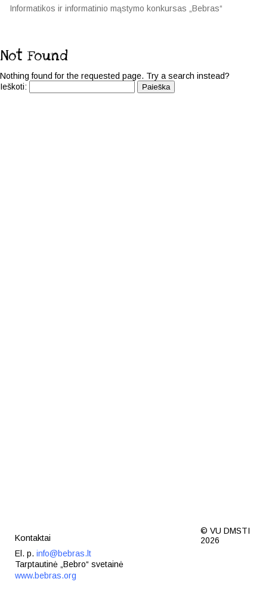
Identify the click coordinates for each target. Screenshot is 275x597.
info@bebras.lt (63, 553)
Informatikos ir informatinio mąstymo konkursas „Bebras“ (116, 8)
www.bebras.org (45, 575)
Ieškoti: (13, 86)
